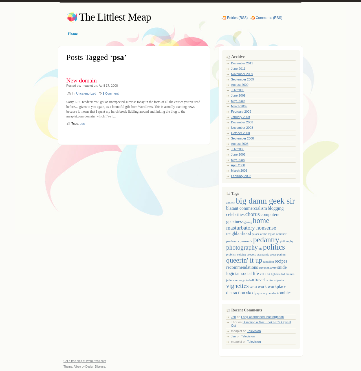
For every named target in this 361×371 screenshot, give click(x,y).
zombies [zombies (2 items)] (284, 292)
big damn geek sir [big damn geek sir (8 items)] (265, 200)
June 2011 (238, 68)
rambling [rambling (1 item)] (268, 261)
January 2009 (240, 117)
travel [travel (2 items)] (260, 279)
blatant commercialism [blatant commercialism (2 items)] (246, 208)
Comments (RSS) (269, 18)
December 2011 (242, 63)
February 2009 (241, 111)
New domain (81, 80)
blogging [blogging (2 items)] (275, 208)
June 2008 (238, 154)
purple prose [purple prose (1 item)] (268, 254)
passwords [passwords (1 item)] (246, 241)
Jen (233, 316)
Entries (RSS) (237, 18)
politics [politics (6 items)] (274, 247)
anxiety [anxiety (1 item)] (230, 202)
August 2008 (239, 143)
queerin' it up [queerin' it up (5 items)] (244, 260)
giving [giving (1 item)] (248, 222)
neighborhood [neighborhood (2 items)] (238, 233)
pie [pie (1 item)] (260, 248)
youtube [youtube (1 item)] (271, 293)
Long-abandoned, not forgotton (262, 316)
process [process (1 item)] (251, 254)
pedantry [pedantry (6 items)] (266, 239)
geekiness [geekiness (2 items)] (235, 221)
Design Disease (95, 366)
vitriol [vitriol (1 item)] (253, 287)
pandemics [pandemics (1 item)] (232, 241)
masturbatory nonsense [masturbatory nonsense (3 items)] (251, 228)
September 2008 (242, 138)
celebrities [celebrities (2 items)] (235, 214)
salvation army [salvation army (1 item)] (267, 267)
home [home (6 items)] (261, 220)
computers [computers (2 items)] (270, 214)
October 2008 (240, 133)
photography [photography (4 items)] (242, 247)
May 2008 (238, 160)
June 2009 (238, 95)
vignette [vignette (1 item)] (279, 280)
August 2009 (239, 84)
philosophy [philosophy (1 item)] (286, 241)
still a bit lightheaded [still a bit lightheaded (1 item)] (272, 274)
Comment (111, 93)
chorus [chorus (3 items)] (252, 214)
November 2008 (242, 127)
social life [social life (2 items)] (250, 273)
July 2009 (237, 90)
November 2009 (242, 74)
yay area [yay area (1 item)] (260, 293)
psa (82, 123)
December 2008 (242, 122)
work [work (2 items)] (262, 286)
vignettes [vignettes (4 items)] (237, 285)
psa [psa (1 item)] (259, 254)
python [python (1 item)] (281, 254)
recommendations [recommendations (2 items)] (242, 267)
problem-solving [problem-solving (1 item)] (236, 254)
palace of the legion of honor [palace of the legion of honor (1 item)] (269, 233)
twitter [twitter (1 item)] (270, 280)
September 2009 (242, 79)
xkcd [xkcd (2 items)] (250, 292)
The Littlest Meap (115, 17)
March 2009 (239, 106)
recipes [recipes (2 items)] (281, 261)
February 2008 (241, 176)
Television (254, 331)
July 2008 (237, 149)
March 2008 (239, 170)
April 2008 (238, 165)
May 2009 (238, 100)
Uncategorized (86, 93)
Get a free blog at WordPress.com (84, 361)
